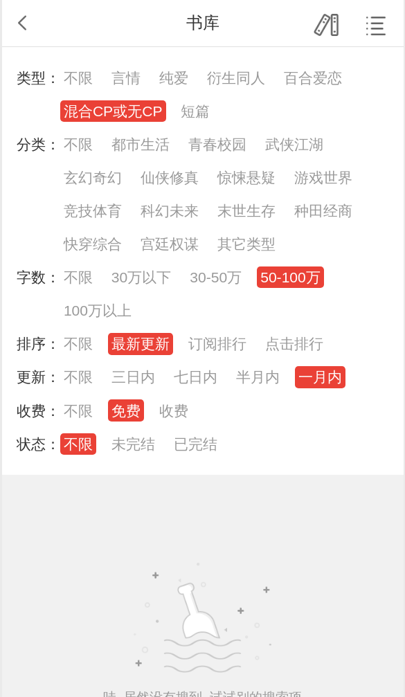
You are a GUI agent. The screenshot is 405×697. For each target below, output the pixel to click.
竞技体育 (93, 211)
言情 (126, 78)
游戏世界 (323, 177)
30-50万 (216, 277)
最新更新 (140, 344)
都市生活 (140, 144)
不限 (78, 78)
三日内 (133, 377)
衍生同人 (236, 78)
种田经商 (323, 211)
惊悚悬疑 (246, 177)
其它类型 (246, 244)
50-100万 (290, 277)
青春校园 (217, 144)
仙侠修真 (170, 177)
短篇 (195, 111)
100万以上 (98, 310)
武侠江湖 (294, 144)
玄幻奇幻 (93, 177)
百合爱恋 (313, 78)
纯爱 (173, 78)
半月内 (258, 377)
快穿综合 (93, 244)
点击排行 (294, 344)
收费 (173, 411)
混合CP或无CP (113, 111)
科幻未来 (170, 211)
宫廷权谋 (170, 244)
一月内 (320, 377)
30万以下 (141, 277)
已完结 (195, 444)
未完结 (133, 444)
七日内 (195, 377)
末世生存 (246, 211)
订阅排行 (217, 344)
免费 (126, 411)
